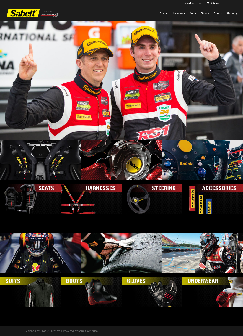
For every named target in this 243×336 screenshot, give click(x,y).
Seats (163, 13)
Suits (193, 13)
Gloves (205, 13)
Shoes (218, 13)
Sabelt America (88, 331)
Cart (201, 3)
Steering (231, 13)
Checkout (190, 3)
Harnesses (178, 13)
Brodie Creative (50, 331)
